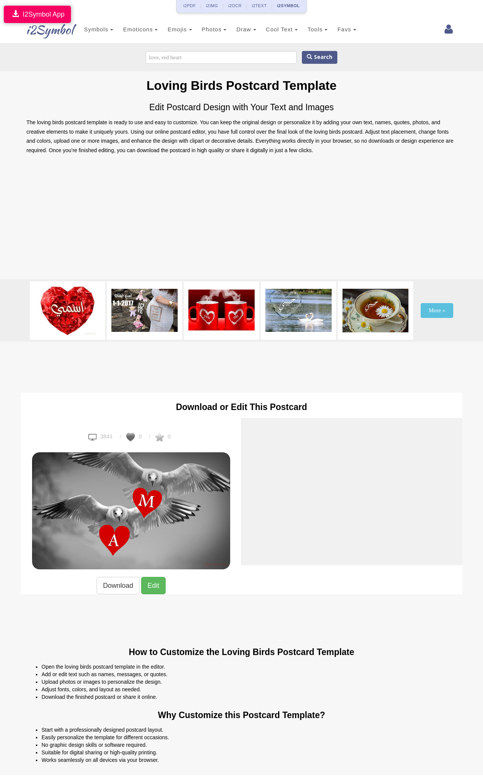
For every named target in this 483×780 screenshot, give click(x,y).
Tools (307, 29)
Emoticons (129, 29)
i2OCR (235, 5)
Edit (153, 585)
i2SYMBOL (288, 5)
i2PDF (189, 5)
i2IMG (212, 5)
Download (118, 585)
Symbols (87, 29)
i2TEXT (259, 5)
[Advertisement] (241, 219)
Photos (203, 29)
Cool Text (270, 29)
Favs (335, 29)
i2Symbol (41, 29)
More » (437, 310)
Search (319, 57)
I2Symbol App (37, 14)
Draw (235, 29)
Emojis (169, 29)
